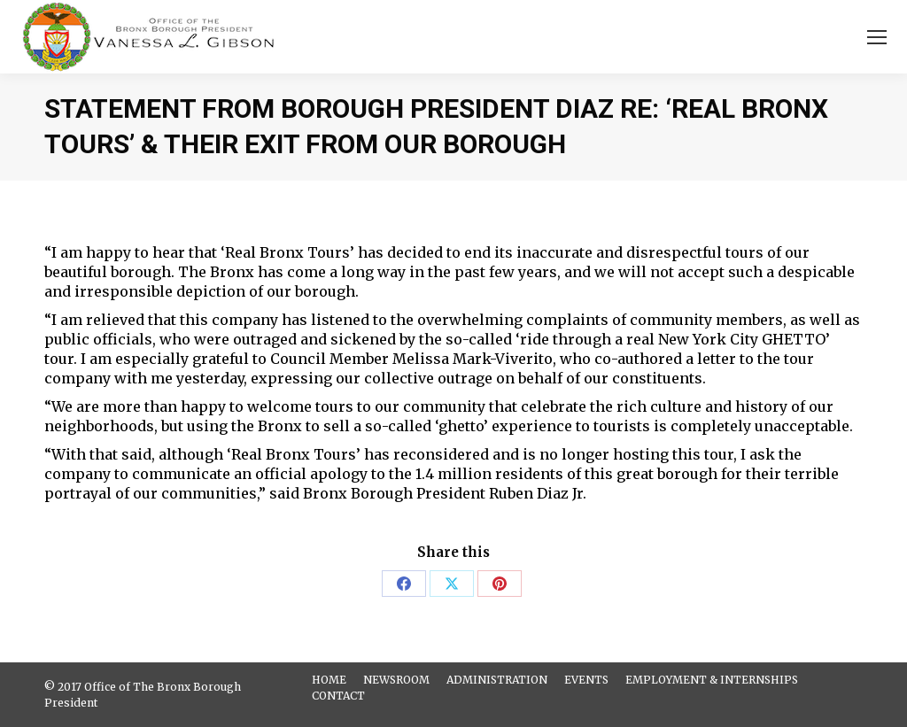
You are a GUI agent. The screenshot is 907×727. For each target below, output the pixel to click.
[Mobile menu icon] (876, 37)
